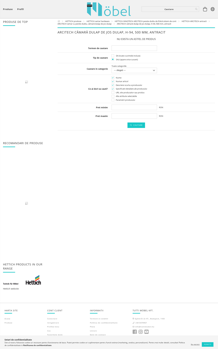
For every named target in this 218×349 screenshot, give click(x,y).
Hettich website (11, 289)
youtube (146, 332)
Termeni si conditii (99, 319)
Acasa (7, 319)
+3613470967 (141, 323)
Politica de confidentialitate (104, 323)
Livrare (93, 331)
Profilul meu (53, 327)
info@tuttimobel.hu (144, 327)
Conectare (52, 319)
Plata (92, 327)
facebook (135, 332)
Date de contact (98, 335)
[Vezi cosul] (8, 9)
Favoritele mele (55, 335)
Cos (49, 331)
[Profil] (20, 9)
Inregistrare (53, 323)
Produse (8, 323)
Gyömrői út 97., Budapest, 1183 (150, 319)
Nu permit (195, 344)
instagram (140, 332)
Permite (207, 344)
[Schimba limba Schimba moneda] (213, 9)
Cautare (138, 125)
